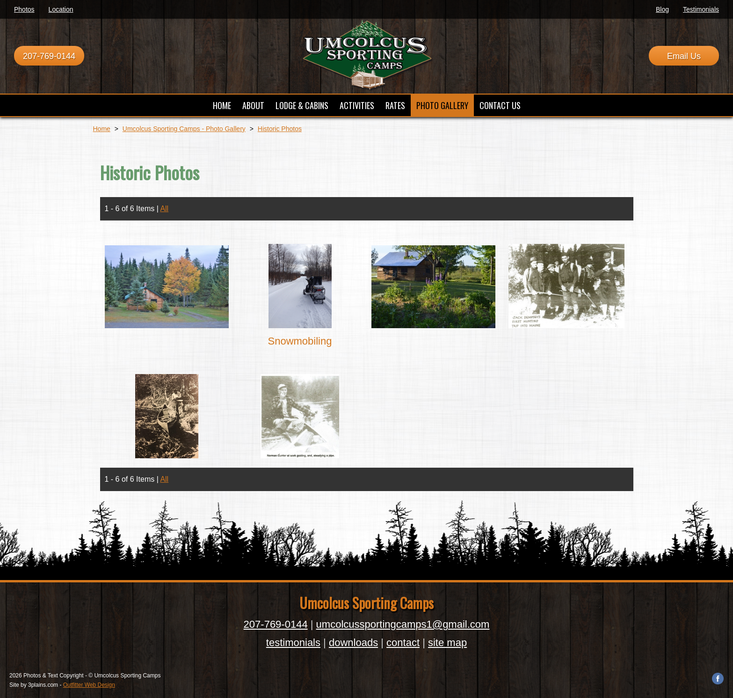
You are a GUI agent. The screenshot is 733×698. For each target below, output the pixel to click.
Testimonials (701, 9)
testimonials (293, 642)
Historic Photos (280, 128)
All (164, 209)
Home (101, 128)
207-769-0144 (49, 56)
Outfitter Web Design (89, 685)
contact (403, 642)
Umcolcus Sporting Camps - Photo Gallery (184, 128)
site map (447, 642)
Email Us (684, 56)
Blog (662, 9)
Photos (24, 9)
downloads (353, 642)
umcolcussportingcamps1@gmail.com (403, 624)
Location (61, 9)
